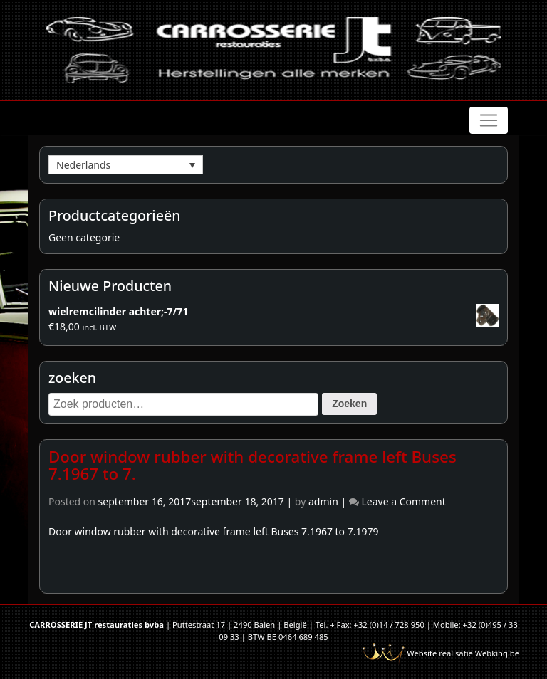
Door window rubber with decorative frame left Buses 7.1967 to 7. (252, 465)
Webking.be (497, 653)
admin (323, 501)
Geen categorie (84, 237)
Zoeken (349, 403)
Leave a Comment (403, 501)
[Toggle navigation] (488, 120)
